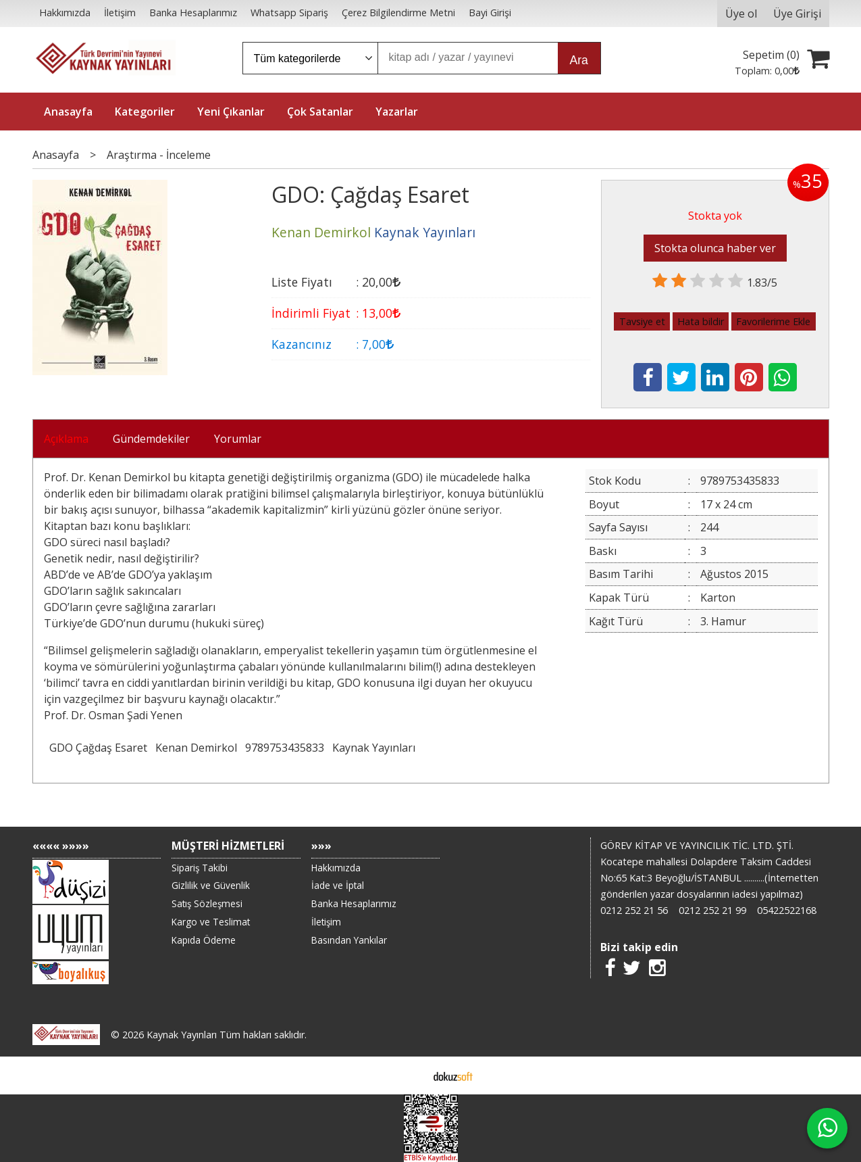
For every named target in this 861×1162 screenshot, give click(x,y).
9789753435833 (284, 747)
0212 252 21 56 (634, 910)
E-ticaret (409, 1075)
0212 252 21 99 (712, 910)
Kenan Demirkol (196, 747)
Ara (579, 60)
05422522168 (786, 910)
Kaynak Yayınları (373, 747)
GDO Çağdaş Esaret (98, 747)
